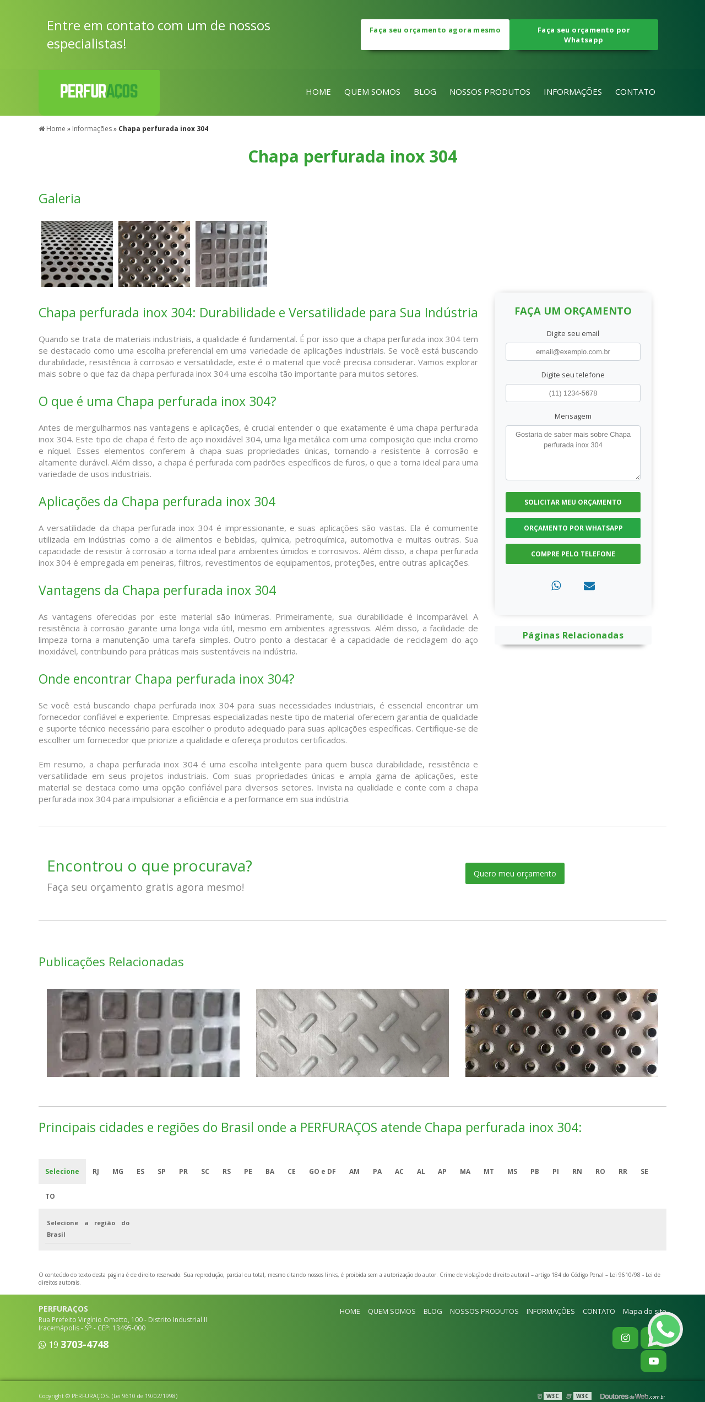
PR (183, 1171)
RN (578, 1171)
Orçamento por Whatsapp (573, 528)
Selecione (62, 1171)
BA (269, 1171)
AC (399, 1171)
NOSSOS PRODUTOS (489, 92)
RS (227, 1171)
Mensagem (573, 416)
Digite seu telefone (573, 375)
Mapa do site (644, 1311)
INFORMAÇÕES (573, 92)
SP (162, 1171)
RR (623, 1171)
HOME (318, 92)
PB (535, 1171)
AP (442, 1171)
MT (489, 1171)
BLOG (425, 92)
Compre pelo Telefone (573, 554)
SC (205, 1171)
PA (377, 1171)
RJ (96, 1171)
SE (645, 1171)
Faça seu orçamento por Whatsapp (584, 35)
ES (140, 1171)
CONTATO (635, 92)
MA (465, 1171)
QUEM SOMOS (372, 92)
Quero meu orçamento (515, 873)
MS (513, 1171)
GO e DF (322, 1171)
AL (421, 1171)
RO (601, 1171)
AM (354, 1171)
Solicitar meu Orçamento (573, 502)
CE (292, 1171)
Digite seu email (573, 333)
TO (50, 1196)
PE (248, 1171)
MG (117, 1171)
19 (74, 1345)
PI (556, 1171)
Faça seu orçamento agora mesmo (435, 35)
